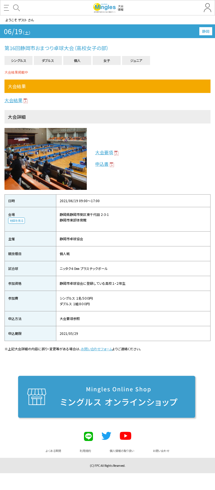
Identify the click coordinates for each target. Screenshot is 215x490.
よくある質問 (53, 451)
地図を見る (16, 220)
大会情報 (108, 8)
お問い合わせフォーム (96, 348)
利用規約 (85, 451)
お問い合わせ (161, 451)
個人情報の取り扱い (122, 451)
